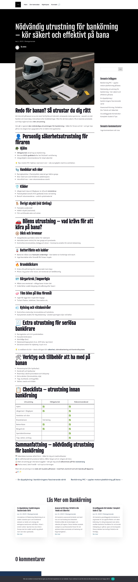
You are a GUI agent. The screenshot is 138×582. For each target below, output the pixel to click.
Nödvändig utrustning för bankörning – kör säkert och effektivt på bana (110, 92)
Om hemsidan (35, 5)
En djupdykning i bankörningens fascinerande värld (110, 101)
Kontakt (54, 5)
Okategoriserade (29, 41)
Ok (113, 579)
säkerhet (51, 349)
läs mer (19, 534)
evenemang (80, 461)
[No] (136, 579)
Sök (120, 69)
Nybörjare (45, 5)
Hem (25, 5)
